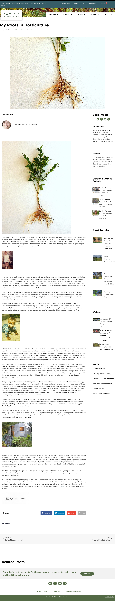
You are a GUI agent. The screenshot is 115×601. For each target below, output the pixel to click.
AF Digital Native (109, 596)
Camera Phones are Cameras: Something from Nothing (109, 279)
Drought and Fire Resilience (103, 379)
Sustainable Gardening (101, 393)
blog (22, 406)
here (62, 486)
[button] (53, 14)
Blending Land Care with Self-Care (109, 294)
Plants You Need (99, 369)
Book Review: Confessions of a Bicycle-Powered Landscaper (109, 243)
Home (2, 30)
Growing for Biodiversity (102, 374)
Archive (8, 30)
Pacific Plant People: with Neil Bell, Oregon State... (107, 347)
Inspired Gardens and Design (103, 384)
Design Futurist (98, 388)
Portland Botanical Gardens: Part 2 (109, 259)
